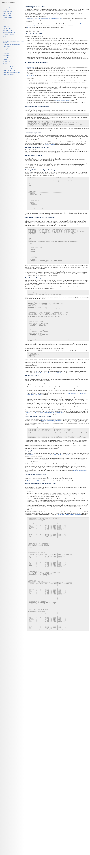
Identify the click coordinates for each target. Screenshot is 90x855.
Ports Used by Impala (8, 68)
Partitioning (6, 36)
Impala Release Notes (8, 74)
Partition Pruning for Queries (62, 99)
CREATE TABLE (30, 66)
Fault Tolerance (7, 63)
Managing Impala (7, 15)
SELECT (41, 96)
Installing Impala (7, 13)
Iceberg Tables (6, 48)
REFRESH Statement (50, 143)
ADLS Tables (6, 53)
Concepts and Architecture (9, 9)
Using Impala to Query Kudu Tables (11, 44)
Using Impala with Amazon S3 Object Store (37, 29)
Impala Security (7, 26)
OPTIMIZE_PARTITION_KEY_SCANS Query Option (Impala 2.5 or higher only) (44, 434)
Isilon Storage (6, 55)
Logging (5, 59)
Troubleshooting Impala (8, 66)
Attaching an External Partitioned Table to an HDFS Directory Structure (44, 18)
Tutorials (5, 21)
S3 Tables (5, 51)
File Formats (6, 39)
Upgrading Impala (7, 17)
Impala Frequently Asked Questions (11, 72)
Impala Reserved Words (9, 70)
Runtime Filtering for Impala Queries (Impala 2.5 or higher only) (51, 395)
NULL (28, 27)
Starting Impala (6, 19)
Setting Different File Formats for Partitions (60, 478)
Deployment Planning (8, 11)
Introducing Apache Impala (9, 7)
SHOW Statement (31, 102)
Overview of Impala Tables (79, 493)
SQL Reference (7, 28)
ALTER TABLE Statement (33, 478)
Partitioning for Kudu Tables (33, 503)
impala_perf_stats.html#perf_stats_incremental (69, 537)
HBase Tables (6, 46)
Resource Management (8, 34)
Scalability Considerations (9, 32)
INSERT (29, 85)
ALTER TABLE (30, 75)
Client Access (6, 61)
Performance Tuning (8, 30)
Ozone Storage (6, 57)
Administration (6, 24)
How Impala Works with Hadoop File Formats (51, 442)
